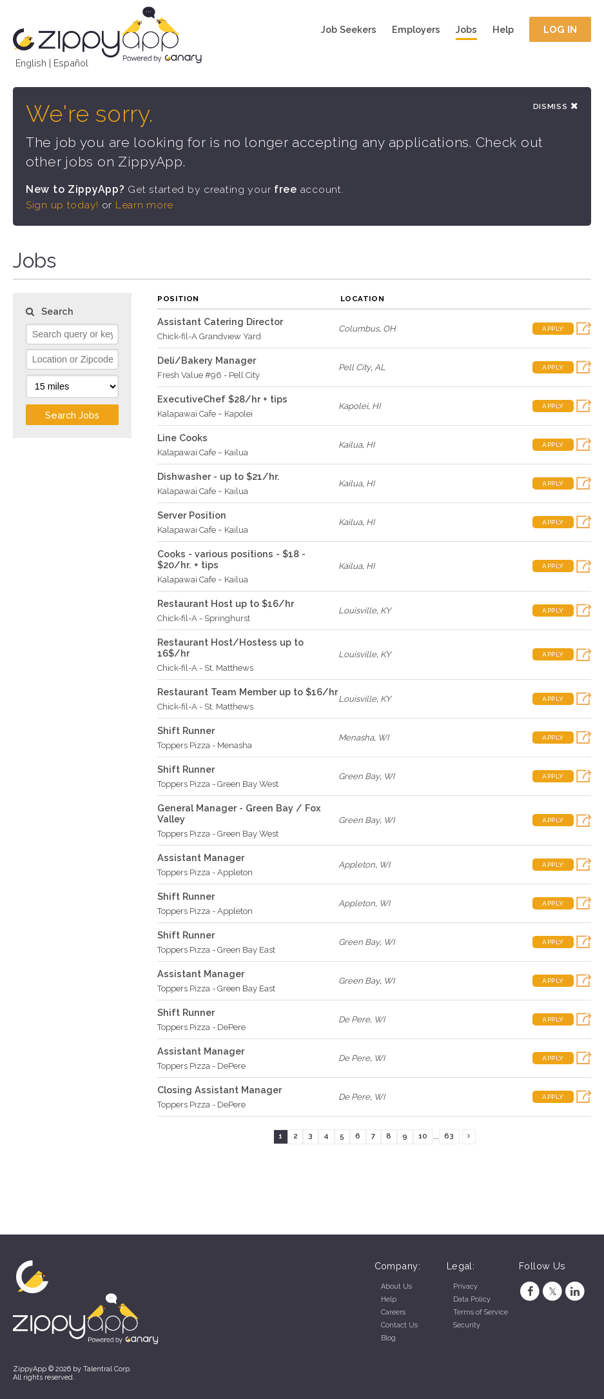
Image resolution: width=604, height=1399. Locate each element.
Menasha (356, 737)
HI (376, 406)
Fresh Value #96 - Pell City (208, 375)
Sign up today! (62, 205)
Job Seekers (348, 29)
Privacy (465, 1286)
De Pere (354, 1019)
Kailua (350, 445)
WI (383, 737)
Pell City (354, 367)
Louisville (357, 610)
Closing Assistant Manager (219, 1089)
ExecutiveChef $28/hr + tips (222, 398)
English (30, 62)
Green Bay (359, 776)
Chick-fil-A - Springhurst (203, 618)
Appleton (356, 864)
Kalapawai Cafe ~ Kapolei (205, 414)
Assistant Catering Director (220, 321)
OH (389, 328)
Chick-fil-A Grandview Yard (209, 336)
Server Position (191, 515)
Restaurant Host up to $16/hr (225, 603)
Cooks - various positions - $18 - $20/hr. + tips (231, 559)
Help (503, 29)
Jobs (466, 29)
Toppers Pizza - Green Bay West (217, 784)
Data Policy (472, 1299)
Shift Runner (186, 730)
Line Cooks (182, 437)
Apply (553, 328)
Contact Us (399, 1325)
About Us (396, 1286)
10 (422, 1136)
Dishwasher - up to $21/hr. (218, 476)
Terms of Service (480, 1312)
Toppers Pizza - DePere (201, 1027)
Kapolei (353, 406)
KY (385, 610)
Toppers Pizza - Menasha (204, 745)
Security (466, 1325)
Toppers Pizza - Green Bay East (216, 950)
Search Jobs (72, 415)
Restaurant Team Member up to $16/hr (247, 691)
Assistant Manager (200, 857)
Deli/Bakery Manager (206, 360)
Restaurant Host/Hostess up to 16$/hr (230, 648)
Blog (388, 1338)
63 (449, 1136)
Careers (393, 1312)
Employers (416, 29)
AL (380, 367)
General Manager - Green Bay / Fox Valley (239, 813)
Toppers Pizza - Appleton (205, 872)
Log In (560, 29)
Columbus (358, 328)
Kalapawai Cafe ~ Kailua (202, 452)
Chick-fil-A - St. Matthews (205, 668)
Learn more (144, 205)
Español (71, 62)
